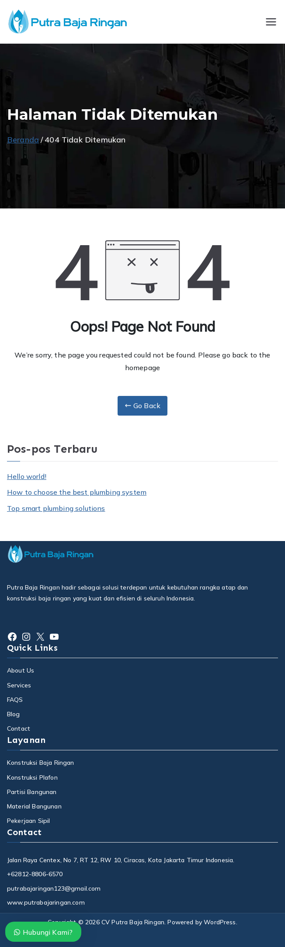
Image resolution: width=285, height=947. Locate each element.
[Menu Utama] (271, 22)
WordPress (220, 922)
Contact (18, 728)
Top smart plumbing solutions (56, 508)
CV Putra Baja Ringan (132, 922)
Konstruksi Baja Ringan (40, 763)
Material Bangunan (34, 806)
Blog (13, 714)
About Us (20, 670)
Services (19, 685)
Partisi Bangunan (32, 792)
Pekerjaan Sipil (28, 821)
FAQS (15, 700)
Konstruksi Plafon (32, 777)
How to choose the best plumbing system (76, 492)
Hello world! (26, 476)
